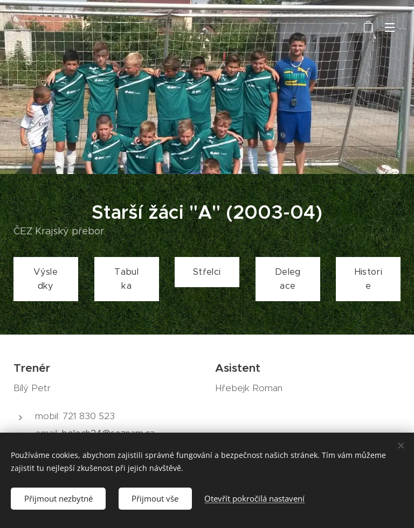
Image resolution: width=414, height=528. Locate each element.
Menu (390, 27)
